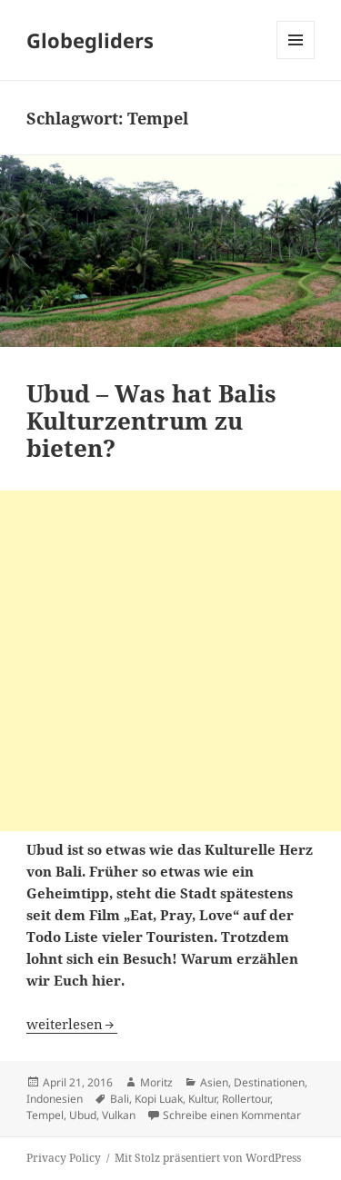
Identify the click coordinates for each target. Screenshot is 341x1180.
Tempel (45, 1115)
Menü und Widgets (296, 58)
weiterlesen (71, 1024)
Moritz (156, 1082)
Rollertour (246, 1098)
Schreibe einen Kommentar (232, 1115)
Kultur (202, 1098)
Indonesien (54, 1098)
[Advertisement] (170, 661)
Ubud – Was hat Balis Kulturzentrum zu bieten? (151, 420)
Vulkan (118, 1115)
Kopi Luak (159, 1098)
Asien (214, 1082)
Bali (119, 1098)
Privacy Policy (63, 1157)
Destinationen (269, 1082)
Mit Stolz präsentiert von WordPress (208, 1157)
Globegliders (90, 40)
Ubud (82, 1115)
